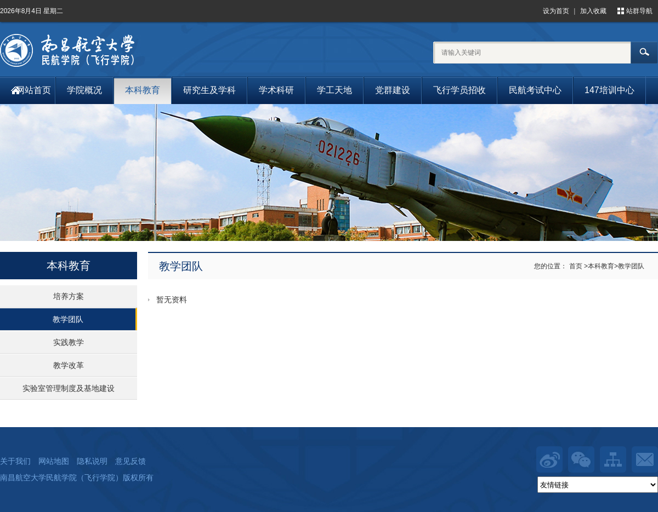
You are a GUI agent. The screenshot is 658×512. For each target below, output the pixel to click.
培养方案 (68, 296)
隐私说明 (92, 461)
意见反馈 (130, 461)
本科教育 (142, 90)
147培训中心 (609, 90)
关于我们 (15, 461)
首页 (575, 266)
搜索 (644, 53)
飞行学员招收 (459, 90)
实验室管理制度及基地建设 (68, 388)
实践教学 (68, 342)
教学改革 (68, 365)
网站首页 (33, 90)
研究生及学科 (209, 90)
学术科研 (276, 90)
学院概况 (84, 90)
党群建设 (392, 90)
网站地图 (53, 461)
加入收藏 (593, 11)
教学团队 (68, 319)
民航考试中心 (535, 90)
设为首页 (556, 11)
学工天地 (334, 90)
